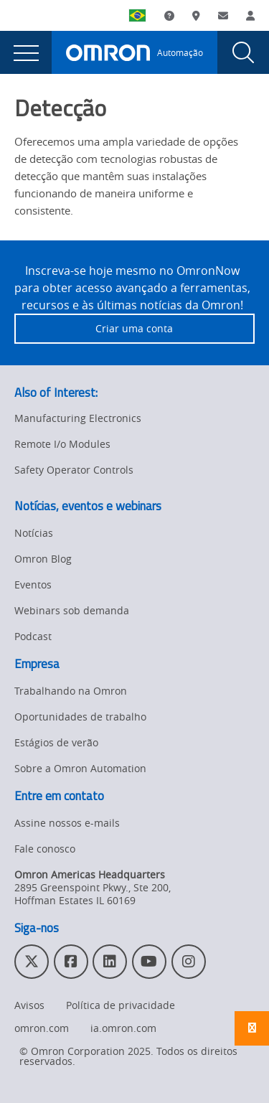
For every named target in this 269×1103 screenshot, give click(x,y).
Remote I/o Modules (62, 444)
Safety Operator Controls (73, 470)
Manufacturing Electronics (77, 418)
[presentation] (26, 52)
